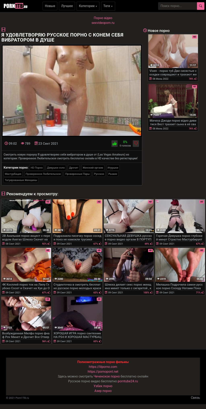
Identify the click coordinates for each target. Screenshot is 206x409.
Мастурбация (13, 173)
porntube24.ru (128, 381)
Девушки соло (56, 167)
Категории (88, 6)
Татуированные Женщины (21, 180)
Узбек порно (103, 386)
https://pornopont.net (103, 371)
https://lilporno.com (103, 367)
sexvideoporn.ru (103, 23)
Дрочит (73, 167)
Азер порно (103, 391)
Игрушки (113, 167)
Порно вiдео (103, 18)
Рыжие (112, 173)
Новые (50, 6)
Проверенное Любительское (43, 173)
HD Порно (37, 167)
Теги (108, 6)
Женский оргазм (93, 167)
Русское (99, 173)
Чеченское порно (107, 376)
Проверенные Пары (77, 173)
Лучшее (67, 6)
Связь (195, 398)
